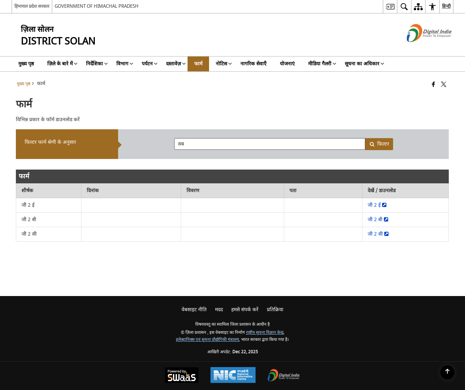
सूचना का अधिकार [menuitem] (364, 63)
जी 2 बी (378, 219)
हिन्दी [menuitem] (446, 6)
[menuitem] (390, 6)
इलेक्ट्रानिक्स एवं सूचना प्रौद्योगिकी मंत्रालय (207, 340)
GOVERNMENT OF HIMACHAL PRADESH (97, 6)
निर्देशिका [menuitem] (97, 63)
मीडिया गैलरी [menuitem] (322, 63)
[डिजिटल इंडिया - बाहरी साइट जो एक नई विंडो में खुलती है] (420, 48)
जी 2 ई (377, 205)
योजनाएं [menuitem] (287, 63)
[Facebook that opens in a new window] (433, 85)
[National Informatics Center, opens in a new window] (233, 376)
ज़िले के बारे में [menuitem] (62, 63)
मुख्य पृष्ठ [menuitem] (26, 63)
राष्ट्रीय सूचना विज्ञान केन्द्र (264, 333)
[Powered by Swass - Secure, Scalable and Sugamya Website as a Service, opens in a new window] (182, 376)
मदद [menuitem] (219, 309)
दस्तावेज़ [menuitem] (176, 63)
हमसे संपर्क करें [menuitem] (244, 309)
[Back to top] (447, 372)
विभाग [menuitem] (124, 63)
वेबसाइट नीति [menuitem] (194, 309)
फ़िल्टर (379, 144)
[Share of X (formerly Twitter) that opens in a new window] (443, 85)
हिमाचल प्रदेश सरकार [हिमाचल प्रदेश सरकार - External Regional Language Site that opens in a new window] (31, 6)
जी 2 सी (378, 234)
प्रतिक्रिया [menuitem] (275, 309)
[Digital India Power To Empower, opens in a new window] (283, 376)
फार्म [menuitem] (198, 63)
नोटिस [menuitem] (224, 63)
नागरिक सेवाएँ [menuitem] (253, 63)
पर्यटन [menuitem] (150, 63)
